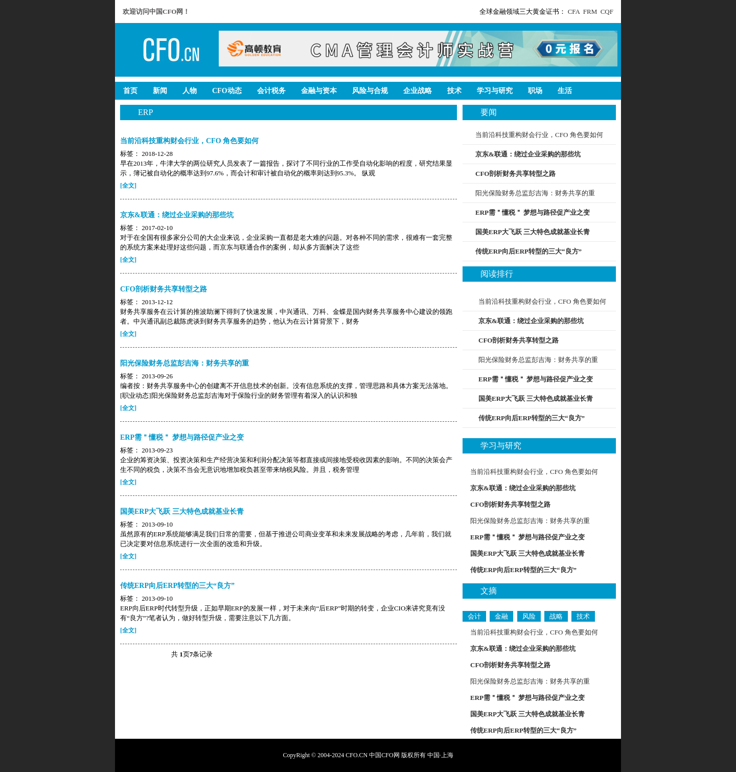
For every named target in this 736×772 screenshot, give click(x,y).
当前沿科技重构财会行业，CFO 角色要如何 (539, 135)
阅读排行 (496, 273)
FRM (590, 11)
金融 (501, 616)
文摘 (488, 590)
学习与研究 (500, 445)
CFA (574, 11)
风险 (529, 616)
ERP (145, 112)
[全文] (128, 185)
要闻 (488, 112)
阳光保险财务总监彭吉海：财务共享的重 (535, 193)
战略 (556, 616)
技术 (583, 616)
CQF (607, 11)
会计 (474, 616)
